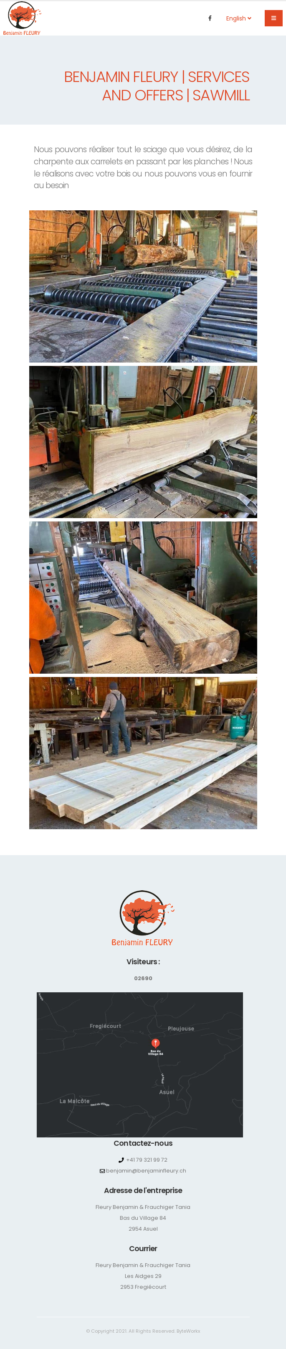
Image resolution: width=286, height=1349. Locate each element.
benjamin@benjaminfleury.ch (146, 1170)
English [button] (238, 18)
